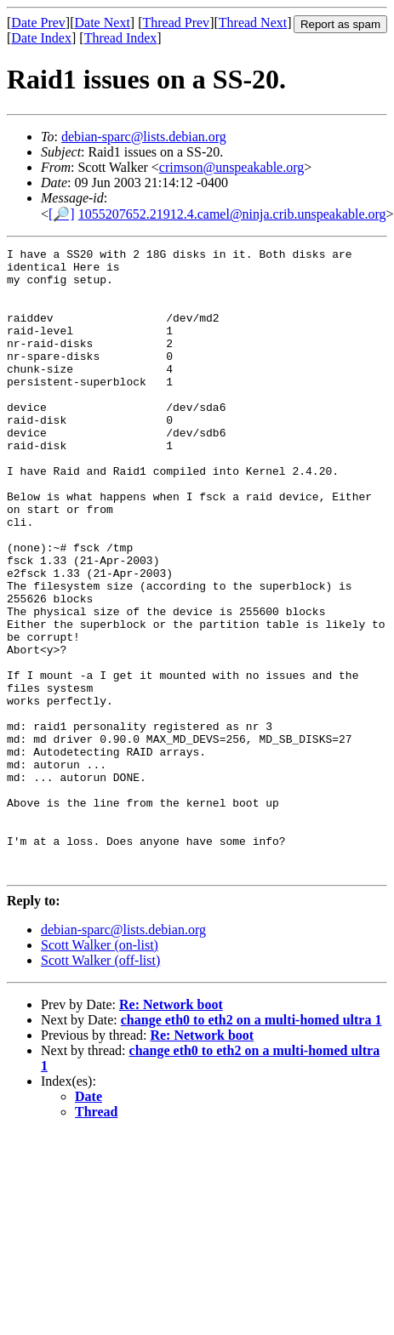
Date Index (41, 38)
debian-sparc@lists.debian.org (143, 136)
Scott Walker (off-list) (100, 1085)
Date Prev (38, 22)
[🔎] (62, 214)
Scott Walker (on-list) (99, 1070)
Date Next (102, 22)
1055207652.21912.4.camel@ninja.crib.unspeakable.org (232, 214)
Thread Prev (175, 22)
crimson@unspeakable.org (231, 167)
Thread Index (120, 38)
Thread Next (253, 22)
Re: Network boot (171, 1129)
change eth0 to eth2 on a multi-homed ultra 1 (251, 1145)
